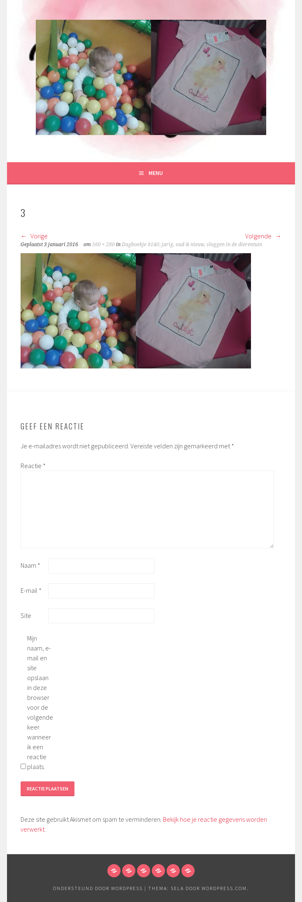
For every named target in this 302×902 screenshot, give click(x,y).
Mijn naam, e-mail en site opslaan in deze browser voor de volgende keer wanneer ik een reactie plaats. (40, 702)
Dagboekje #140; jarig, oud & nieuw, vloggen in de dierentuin (192, 244)
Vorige (34, 236)
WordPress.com (224, 888)
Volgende (263, 236)
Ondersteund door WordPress (98, 888)
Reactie (33, 465)
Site (26, 615)
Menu (156, 173)
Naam (30, 565)
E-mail (31, 590)
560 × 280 (103, 244)
